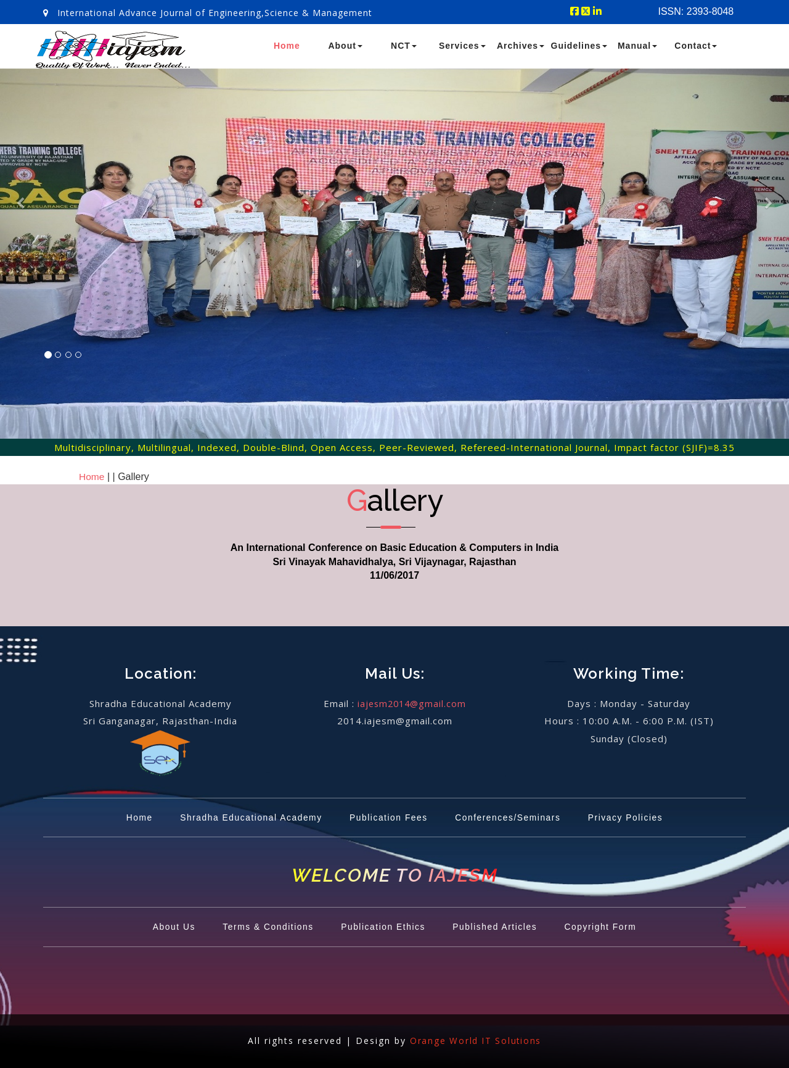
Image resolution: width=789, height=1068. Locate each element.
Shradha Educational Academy (243, 817)
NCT (404, 46)
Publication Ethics (382, 927)
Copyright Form (611, 927)
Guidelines (579, 46)
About (345, 46)
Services (462, 46)
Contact (695, 46)
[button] (19, 269)
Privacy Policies (637, 817)
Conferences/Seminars (513, 817)
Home (287, 46)
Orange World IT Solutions (475, 1040)
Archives (520, 46)
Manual (637, 46)
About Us (163, 927)
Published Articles (500, 927)
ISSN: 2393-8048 (696, 11)
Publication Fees (388, 817)
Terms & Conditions (261, 927)
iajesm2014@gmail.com (411, 703)
